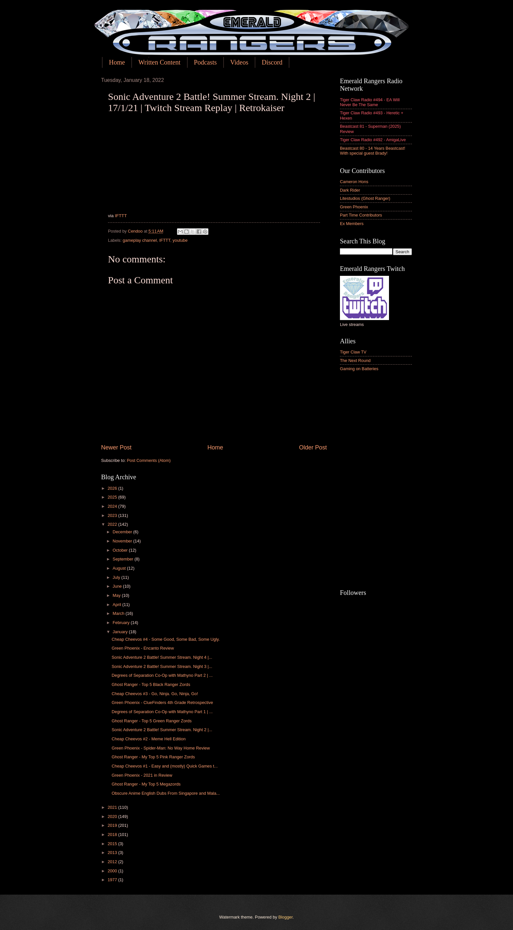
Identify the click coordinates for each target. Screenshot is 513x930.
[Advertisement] (376, 481)
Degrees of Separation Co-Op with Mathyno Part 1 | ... (162, 711)
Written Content (159, 62)
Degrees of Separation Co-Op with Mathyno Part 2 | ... (162, 675)
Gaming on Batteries (359, 368)
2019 (113, 825)
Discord (272, 62)
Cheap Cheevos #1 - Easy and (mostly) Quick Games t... (165, 766)
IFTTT (121, 215)
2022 (113, 524)
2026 (113, 488)
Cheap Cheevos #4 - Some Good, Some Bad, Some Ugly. (166, 639)
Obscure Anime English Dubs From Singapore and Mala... (166, 793)
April (117, 604)
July (117, 577)
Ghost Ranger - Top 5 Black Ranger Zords (151, 684)
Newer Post (116, 447)
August (120, 568)
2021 (113, 807)
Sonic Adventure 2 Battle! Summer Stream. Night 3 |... (162, 666)
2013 (113, 852)
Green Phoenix (354, 206)
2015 (113, 843)
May (117, 595)
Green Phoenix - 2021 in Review (142, 775)
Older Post (313, 447)
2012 (113, 861)
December (123, 531)
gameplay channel (140, 240)
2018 (113, 834)
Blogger (285, 917)
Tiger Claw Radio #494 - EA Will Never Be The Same (370, 102)
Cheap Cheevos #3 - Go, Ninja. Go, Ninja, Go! (155, 693)
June (118, 586)
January (121, 631)
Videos (239, 62)
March (119, 613)
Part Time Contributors (361, 215)
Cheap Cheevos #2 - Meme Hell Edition (149, 738)
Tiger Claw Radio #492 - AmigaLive (373, 139)
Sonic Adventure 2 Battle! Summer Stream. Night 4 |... (162, 657)
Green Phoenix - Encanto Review (143, 648)
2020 (113, 816)
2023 (113, 515)
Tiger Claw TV (353, 352)
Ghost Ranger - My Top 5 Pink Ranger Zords (153, 756)
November (123, 541)
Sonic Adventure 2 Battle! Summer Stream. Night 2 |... (162, 729)
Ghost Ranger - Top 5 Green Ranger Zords (152, 720)
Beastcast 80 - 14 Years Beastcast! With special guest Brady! (372, 151)
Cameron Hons (354, 181)
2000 (113, 870)
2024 (113, 506)
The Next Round (355, 360)
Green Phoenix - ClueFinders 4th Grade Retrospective (162, 702)
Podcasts (205, 62)
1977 (113, 879)
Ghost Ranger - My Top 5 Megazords (146, 784)
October (121, 550)
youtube (180, 240)
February (122, 622)
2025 (113, 497)
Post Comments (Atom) (149, 460)
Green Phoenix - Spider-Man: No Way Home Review (161, 748)
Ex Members (351, 223)
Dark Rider (350, 190)
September (123, 559)
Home (117, 62)
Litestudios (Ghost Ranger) (365, 198)
